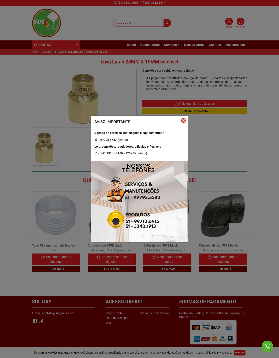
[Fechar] (183, 120)
